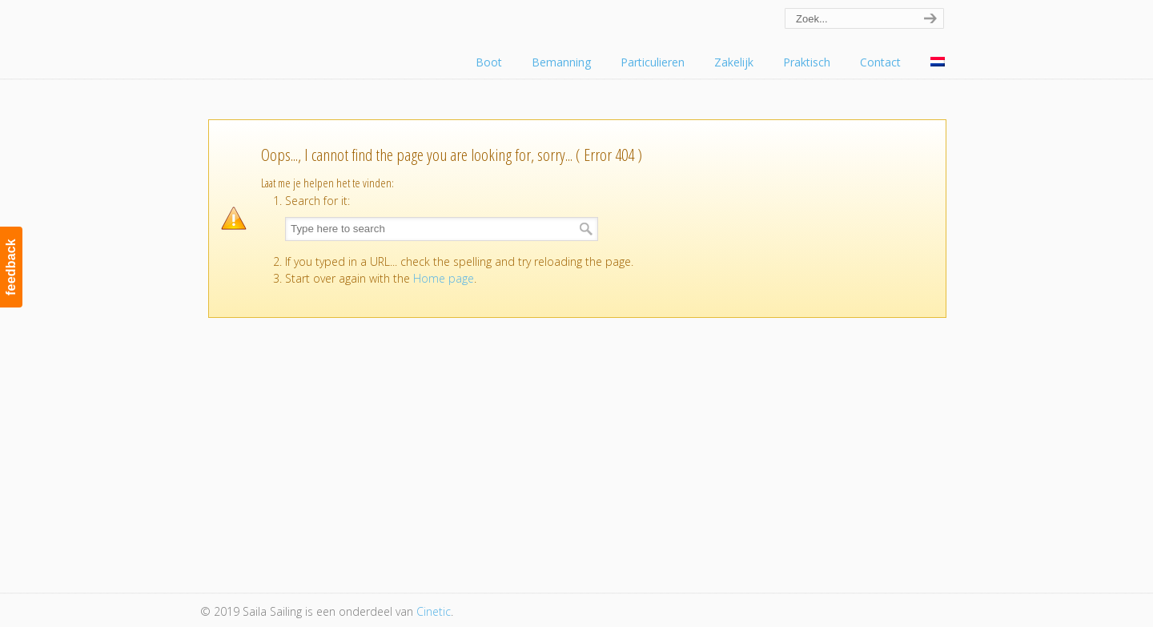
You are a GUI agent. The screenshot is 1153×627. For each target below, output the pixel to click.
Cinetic (433, 611)
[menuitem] (937, 62)
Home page (443, 278)
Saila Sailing (288, 35)
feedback (11, 267)
